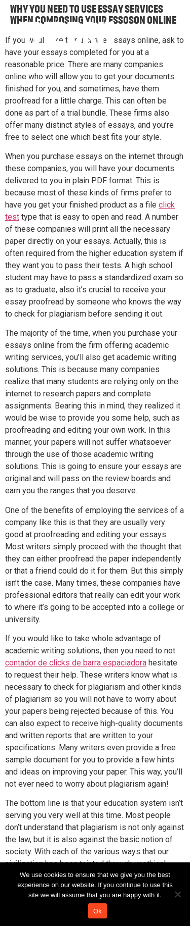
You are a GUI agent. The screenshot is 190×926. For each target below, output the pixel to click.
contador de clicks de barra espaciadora (75, 662)
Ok (97, 911)
